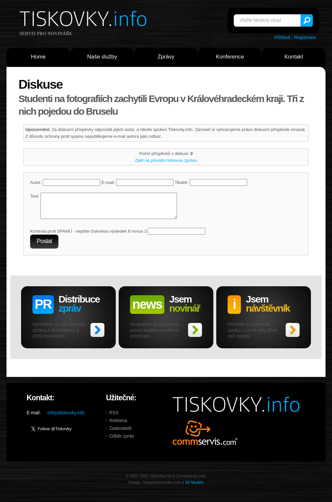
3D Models (194, 487)
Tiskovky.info (84, 20)
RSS (114, 417)
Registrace (305, 37)
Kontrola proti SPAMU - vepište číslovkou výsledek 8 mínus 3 (88, 236)
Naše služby (102, 57)
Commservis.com (205, 437)
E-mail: (137, 182)
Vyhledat (307, 20)
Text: (34, 196)
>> (97, 335)
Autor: (65, 182)
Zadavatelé (120, 433)
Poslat (44, 245)
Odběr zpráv (121, 441)
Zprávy (166, 57)
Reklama (118, 425)
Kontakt (293, 57)
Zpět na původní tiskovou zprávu (166, 160)
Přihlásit (282, 37)
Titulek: (211, 182)
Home (38, 57)
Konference (230, 57)
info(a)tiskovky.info (66, 417)
